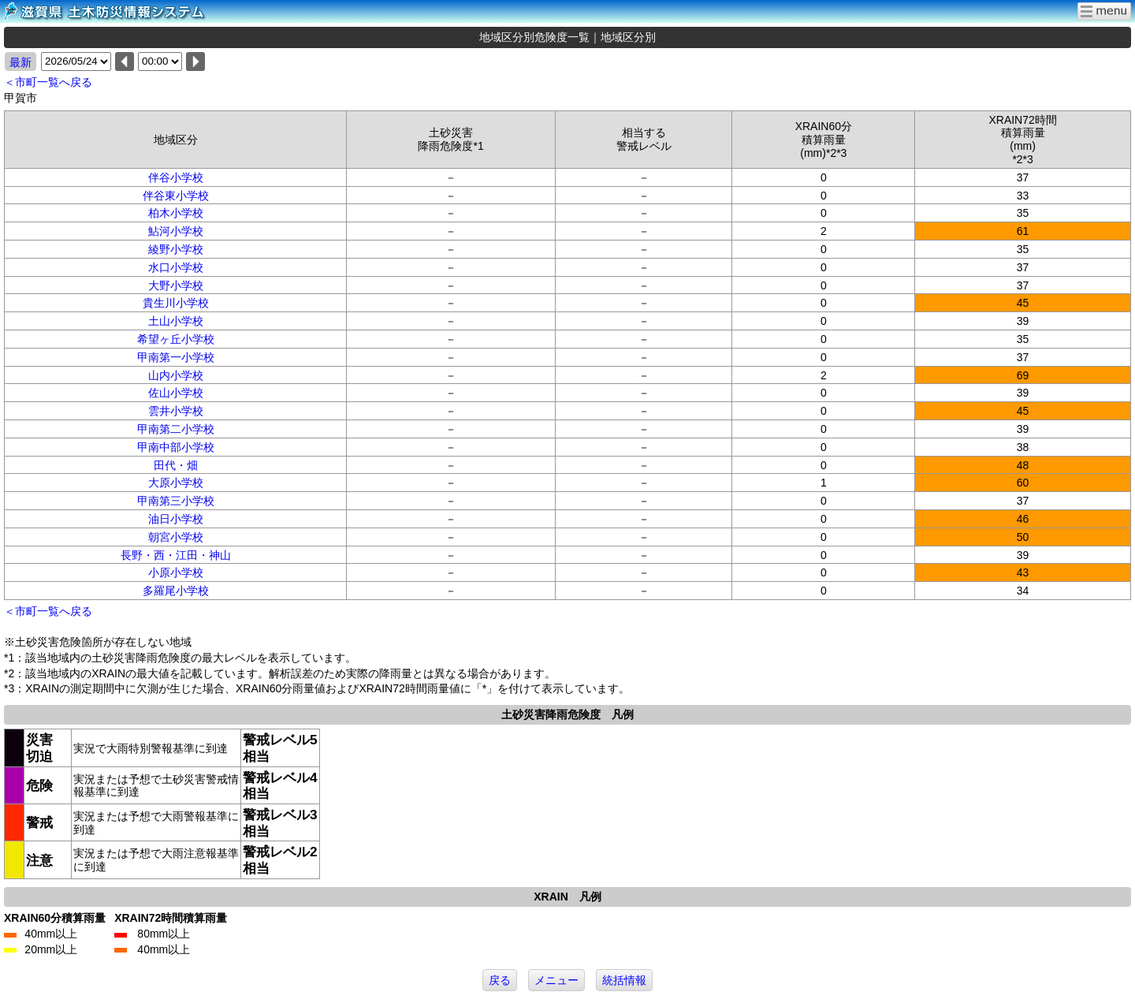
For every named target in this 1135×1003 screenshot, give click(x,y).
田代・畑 (176, 465)
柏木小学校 (175, 213)
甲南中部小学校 (175, 447)
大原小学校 (175, 482)
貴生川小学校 (176, 302)
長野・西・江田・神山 (176, 555)
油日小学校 (175, 519)
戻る (500, 980)
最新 (20, 62)
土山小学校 (175, 321)
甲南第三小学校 (175, 500)
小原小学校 (175, 572)
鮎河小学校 (175, 231)
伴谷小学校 (175, 177)
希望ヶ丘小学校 (175, 339)
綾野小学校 (175, 249)
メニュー (556, 980)
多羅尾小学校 (176, 590)
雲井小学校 (175, 411)
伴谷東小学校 (176, 195)
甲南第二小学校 (175, 429)
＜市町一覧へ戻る (48, 82)
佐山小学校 (175, 392)
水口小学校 (175, 267)
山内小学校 (175, 375)
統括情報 (624, 980)
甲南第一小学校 (175, 357)
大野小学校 (175, 285)
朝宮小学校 (175, 537)
